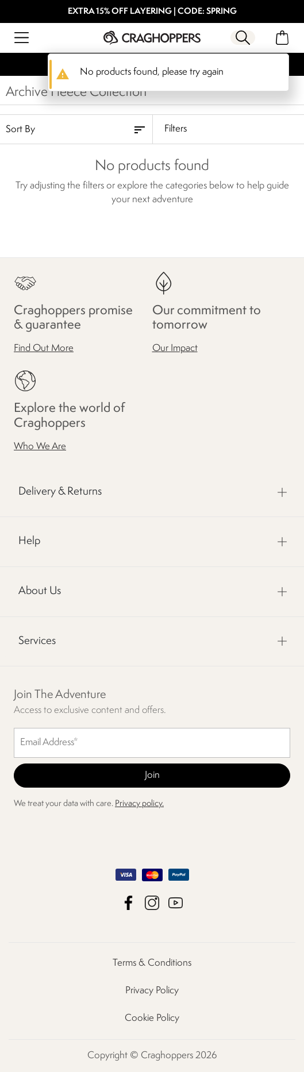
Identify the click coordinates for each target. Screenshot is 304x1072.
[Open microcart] (282, 37)
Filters (175, 129)
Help (29, 541)
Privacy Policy (152, 991)
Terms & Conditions (152, 963)
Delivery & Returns (60, 492)
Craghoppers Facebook (128, 903)
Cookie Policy (152, 1018)
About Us (39, 591)
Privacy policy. (139, 804)
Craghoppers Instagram (152, 903)
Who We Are (40, 447)
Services (37, 641)
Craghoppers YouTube (175, 903)
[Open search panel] (243, 37)
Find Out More (44, 349)
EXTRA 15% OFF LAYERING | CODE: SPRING (152, 11)
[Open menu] (21, 37)
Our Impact (175, 349)
